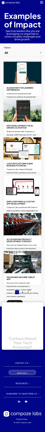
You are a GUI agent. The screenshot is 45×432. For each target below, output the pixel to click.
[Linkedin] (19, 403)
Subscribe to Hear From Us (21, 394)
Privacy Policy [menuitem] (21, 419)
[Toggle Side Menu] (41, 2)
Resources (22, 383)
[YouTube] (26, 403)
